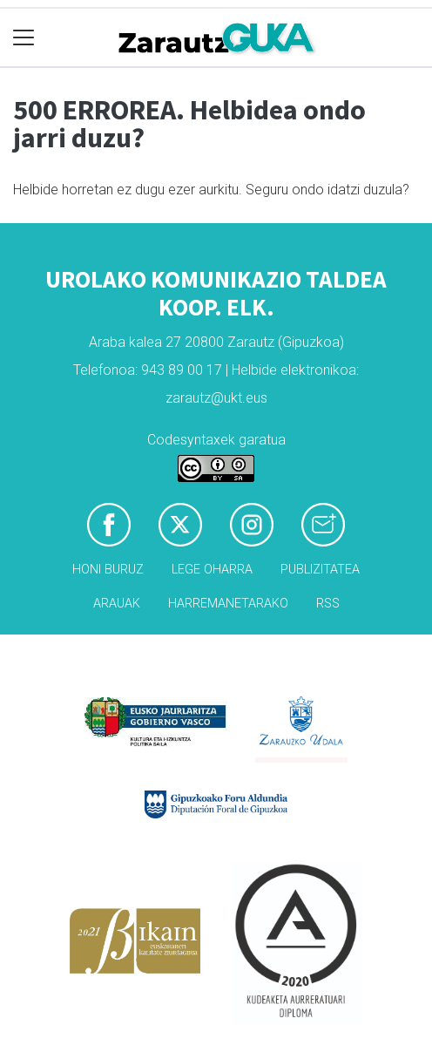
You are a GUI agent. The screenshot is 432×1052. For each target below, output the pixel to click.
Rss (328, 603)
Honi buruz (108, 569)
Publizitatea (320, 569)
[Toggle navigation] (24, 38)
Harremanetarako (228, 603)
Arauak (116, 603)
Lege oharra (212, 569)
